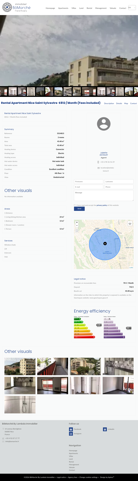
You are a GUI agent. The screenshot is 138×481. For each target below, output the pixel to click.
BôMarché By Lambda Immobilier (20, 423)
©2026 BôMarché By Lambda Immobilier (39, 477)
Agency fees (72, 477)
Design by (107, 477)
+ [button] (77, 222)
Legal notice (61, 477)
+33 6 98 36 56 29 (107, 162)
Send (79, 209)
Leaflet (131, 267)
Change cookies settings (88, 477)
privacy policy (102, 205)
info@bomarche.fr (12, 441)
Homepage (16, 7)
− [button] (77, 225)
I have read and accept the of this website (97, 205)
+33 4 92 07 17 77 (12, 438)
